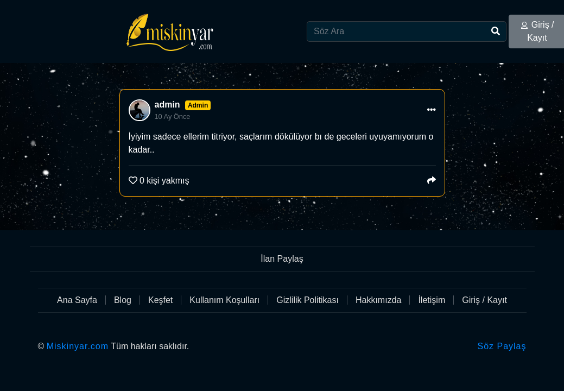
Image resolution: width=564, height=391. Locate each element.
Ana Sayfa (77, 300)
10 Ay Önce (173, 116)
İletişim (431, 300)
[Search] (406, 31)
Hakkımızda (378, 300)
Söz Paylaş (501, 346)
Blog (122, 300)
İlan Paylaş (282, 258)
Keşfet (160, 300)
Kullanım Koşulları (224, 300)
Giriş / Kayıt (484, 300)
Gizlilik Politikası (307, 300)
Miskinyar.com (78, 346)
